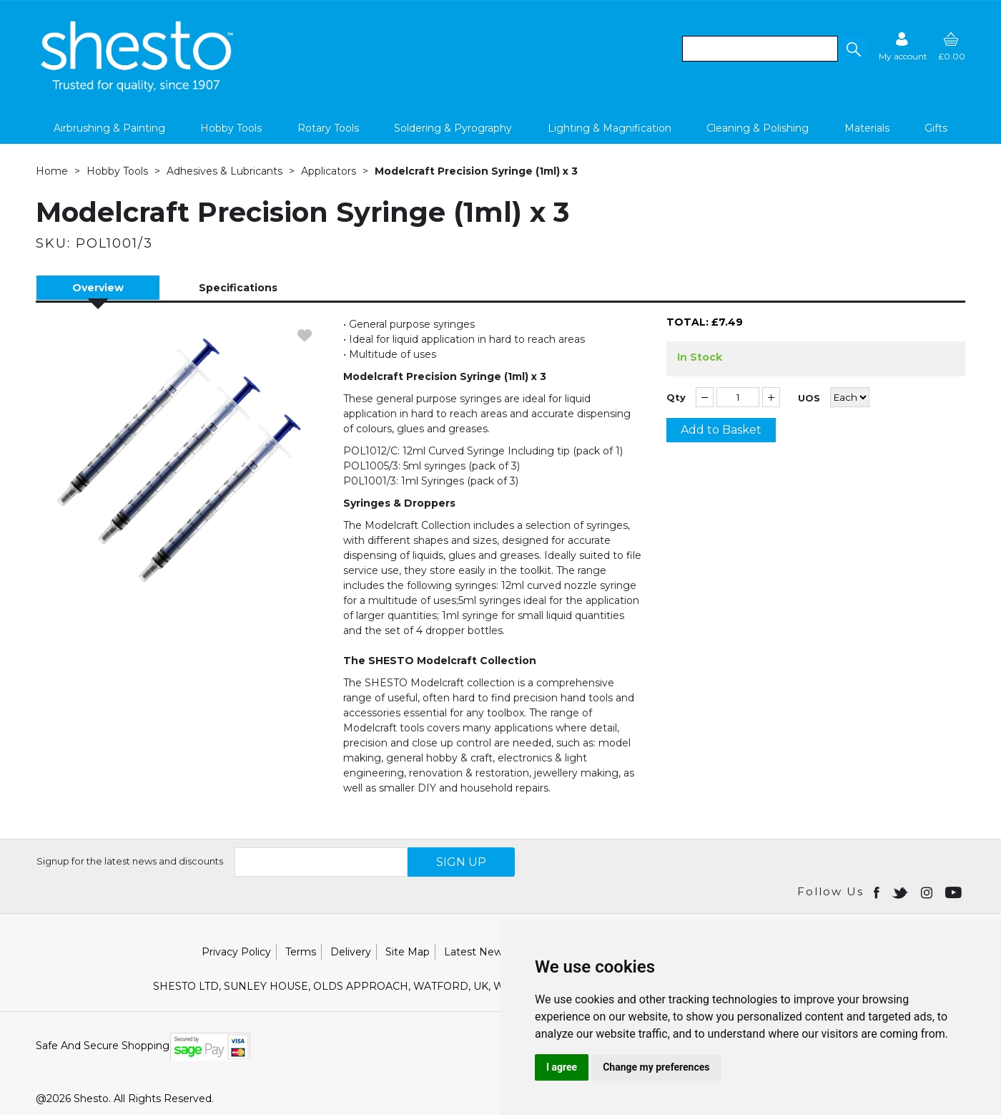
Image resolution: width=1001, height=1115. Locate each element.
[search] (760, 49)
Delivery (350, 951)
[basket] (951, 46)
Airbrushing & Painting (109, 128)
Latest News (476, 951)
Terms (300, 951)
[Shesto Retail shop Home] (138, 88)
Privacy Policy (236, 951)
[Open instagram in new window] (928, 891)
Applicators (328, 171)
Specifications (238, 287)
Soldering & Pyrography (453, 128)
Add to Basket (721, 430)
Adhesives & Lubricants (224, 171)
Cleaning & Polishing (757, 128)
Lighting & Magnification (609, 128)
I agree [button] (561, 1067)
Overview (98, 287)
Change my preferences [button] (656, 1067)
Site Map (407, 951)
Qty (676, 397)
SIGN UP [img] (461, 862)
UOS (809, 398)
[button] (853, 49)
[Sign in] (903, 46)
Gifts (935, 128)
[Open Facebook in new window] (878, 891)
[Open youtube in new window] (955, 891)
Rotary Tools (328, 128)
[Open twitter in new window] (901, 891)
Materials (866, 128)
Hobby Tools (231, 128)
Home (52, 171)
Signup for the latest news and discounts (129, 861)
